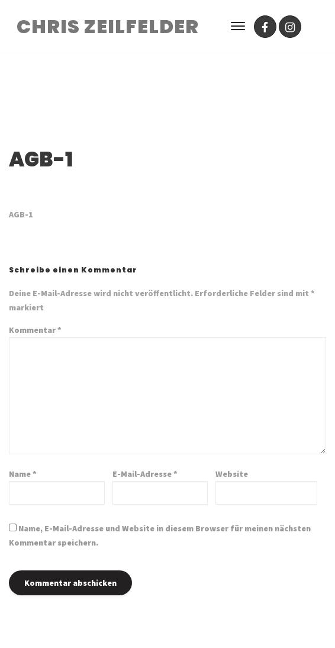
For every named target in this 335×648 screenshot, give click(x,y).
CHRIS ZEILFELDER (108, 26)
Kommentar (35, 330)
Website (231, 474)
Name (23, 474)
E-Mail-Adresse (145, 474)
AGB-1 (21, 214)
